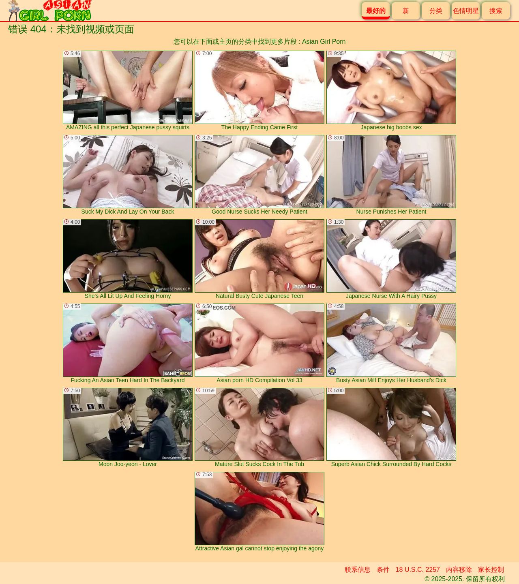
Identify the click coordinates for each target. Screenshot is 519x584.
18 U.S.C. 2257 (418, 569)
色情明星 (466, 10)
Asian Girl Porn (324, 41)
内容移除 (459, 569)
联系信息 (358, 569)
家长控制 (491, 569)
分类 (435, 10)
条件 (383, 569)
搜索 (495, 10)
